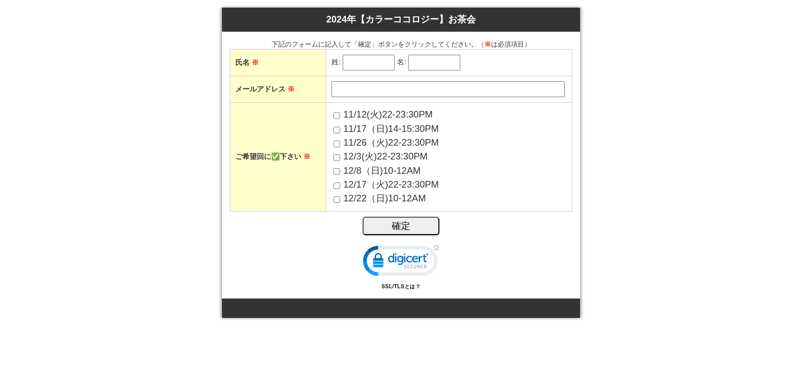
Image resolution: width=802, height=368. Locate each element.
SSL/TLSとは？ (401, 286)
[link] (401, 263)
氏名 (247, 62)
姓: (336, 62)
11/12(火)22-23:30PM (388, 114)
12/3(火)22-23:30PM (385, 156)
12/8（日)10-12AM (381, 171)
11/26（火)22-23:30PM (391, 142)
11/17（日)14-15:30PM (391, 129)
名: (401, 62)
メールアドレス (265, 89)
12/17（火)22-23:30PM (391, 184)
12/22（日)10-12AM (384, 198)
